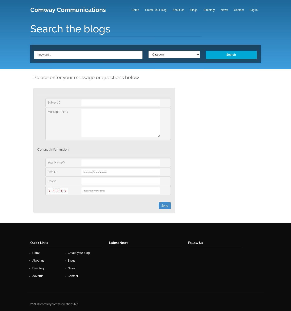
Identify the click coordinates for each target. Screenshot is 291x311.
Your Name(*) (56, 162)
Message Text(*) (58, 111)
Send (164, 205)
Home (135, 10)
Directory (209, 10)
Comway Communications (68, 9)
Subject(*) (54, 102)
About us (178, 10)
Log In (254, 10)
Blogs (193, 10)
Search (231, 54)
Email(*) (52, 171)
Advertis (37, 276)
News (224, 10)
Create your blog (156, 10)
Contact (239, 10)
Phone (52, 181)
